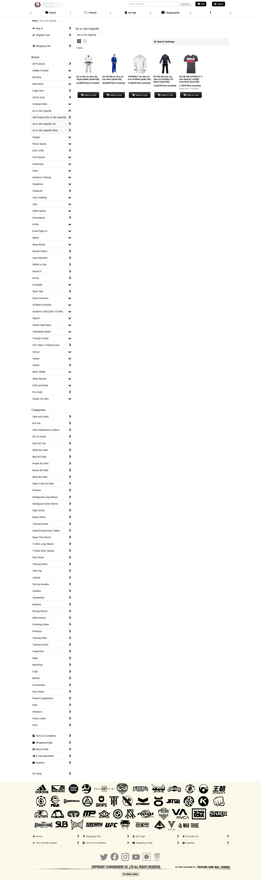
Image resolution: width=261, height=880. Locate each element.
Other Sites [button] (130, 874)
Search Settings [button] (164, 41)
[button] (210, 13)
